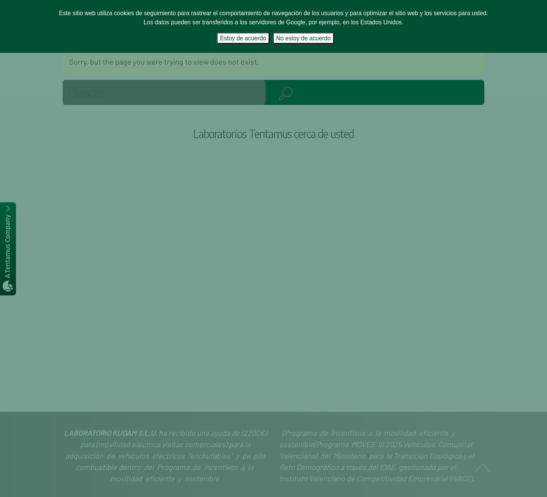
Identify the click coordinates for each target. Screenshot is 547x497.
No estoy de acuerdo (303, 38)
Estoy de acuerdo (243, 38)
